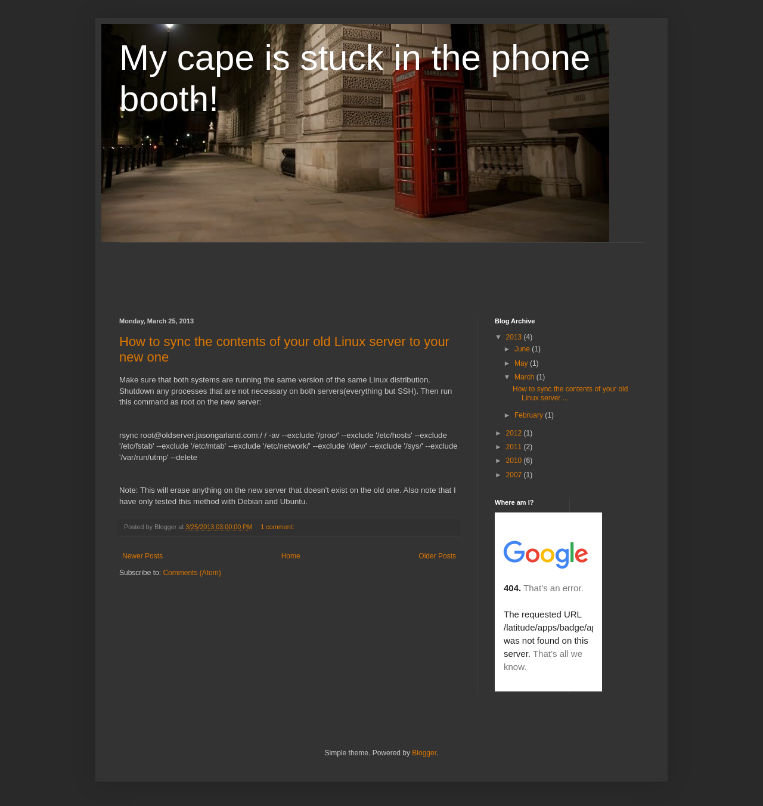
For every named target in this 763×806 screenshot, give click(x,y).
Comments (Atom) (192, 573)
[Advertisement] (336, 270)
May (522, 363)
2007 (515, 475)
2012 (515, 433)
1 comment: (278, 526)
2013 (515, 337)
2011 (515, 447)
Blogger (424, 753)
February (529, 415)
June (523, 349)
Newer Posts (142, 556)
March (525, 377)
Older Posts (437, 556)
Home (290, 556)
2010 (515, 460)
